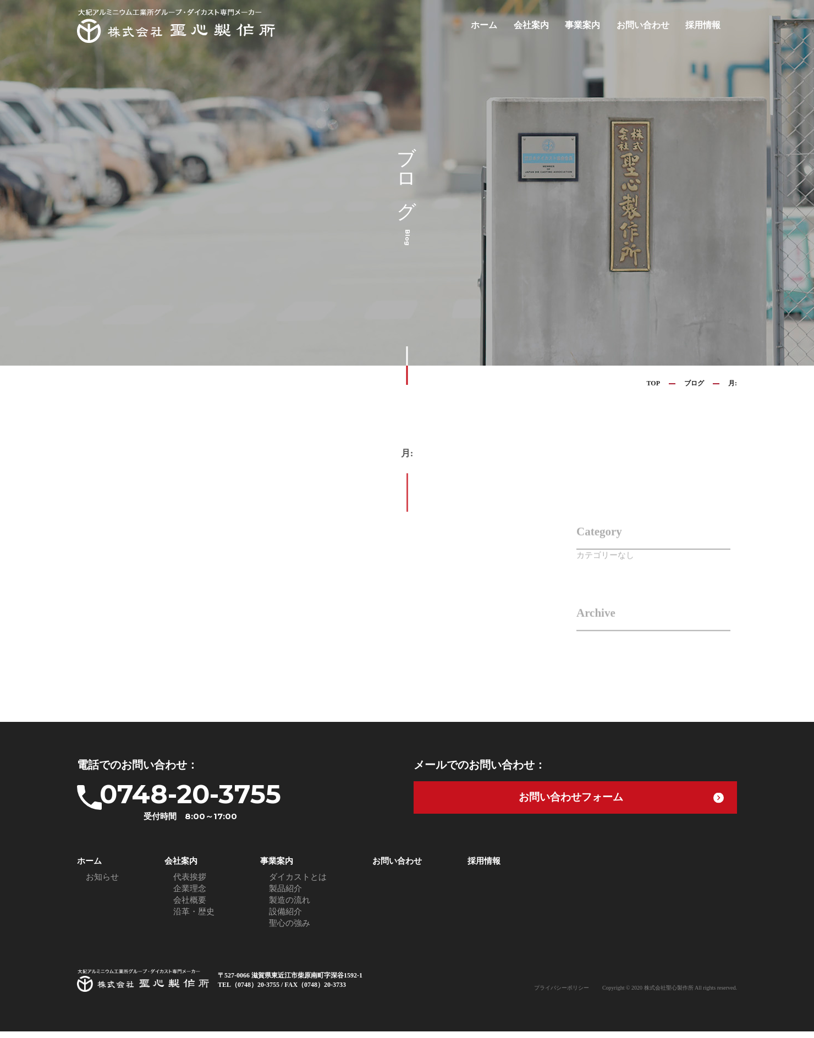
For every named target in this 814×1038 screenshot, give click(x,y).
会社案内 (540, 25)
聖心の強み (289, 929)
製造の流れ (289, 906)
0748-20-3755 (217, 804)
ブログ (694, 383)
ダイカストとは (298, 883)
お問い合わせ (647, 25)
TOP (653, 383)
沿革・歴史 (194, 918)
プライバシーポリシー (561, 994)
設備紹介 (285, 918)
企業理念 (189, 895)
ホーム (494, 25)
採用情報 (704, 25)
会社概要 (189, 906)
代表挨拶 (189, 883)
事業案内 (589, 25)
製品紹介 (285, 895)
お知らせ (102, 883)
